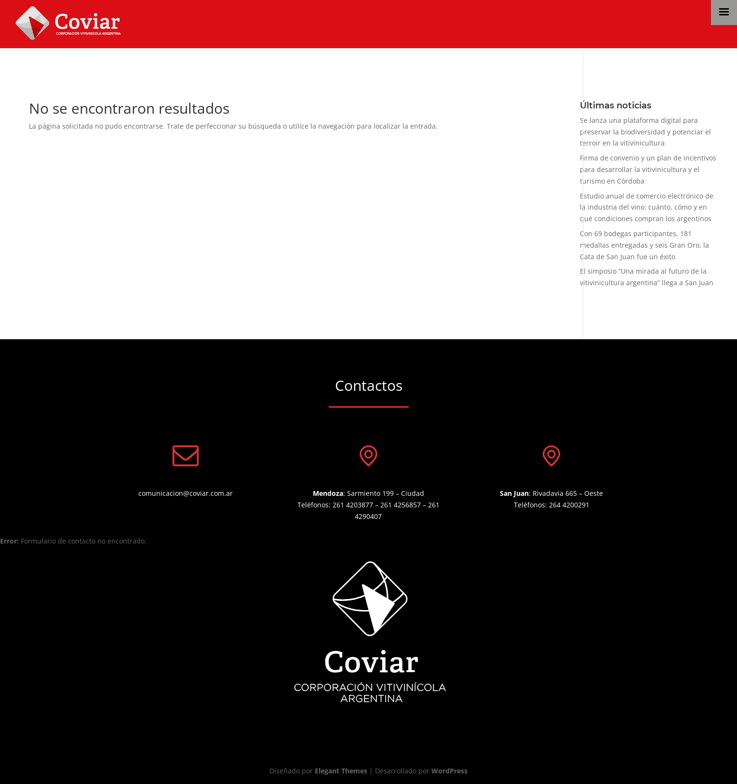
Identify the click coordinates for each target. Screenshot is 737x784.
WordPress (449, 770)
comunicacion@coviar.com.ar (185, 493)
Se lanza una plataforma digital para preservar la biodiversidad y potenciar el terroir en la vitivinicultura (645, 132)
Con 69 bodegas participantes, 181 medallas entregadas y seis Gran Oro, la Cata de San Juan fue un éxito (644, 245)
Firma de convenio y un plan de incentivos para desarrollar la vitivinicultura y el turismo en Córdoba (648, 169)
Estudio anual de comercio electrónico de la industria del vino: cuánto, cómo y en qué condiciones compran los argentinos (646, 207)
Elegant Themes (341, 770)
